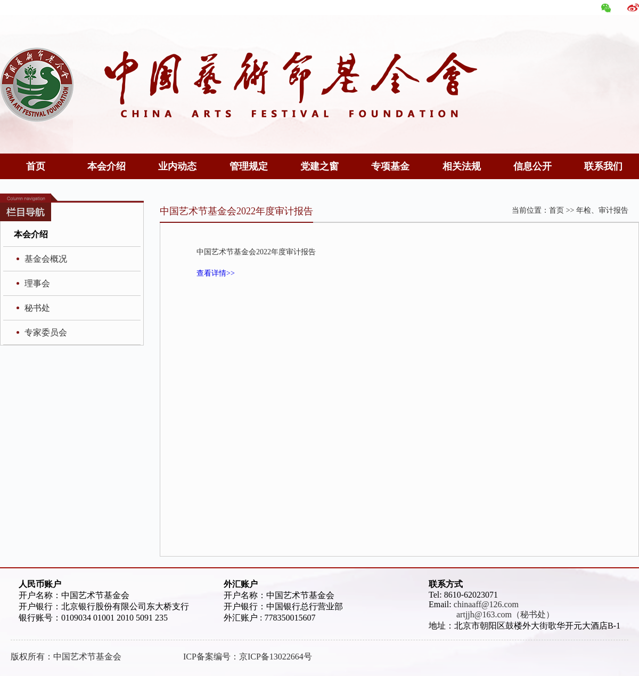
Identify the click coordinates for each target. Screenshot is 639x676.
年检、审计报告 (602, 210)
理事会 (37, 283)
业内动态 (177, 166)
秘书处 (37, 307)
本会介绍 (106, 166)
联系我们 (603, 166)
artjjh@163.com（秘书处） (491, 614)
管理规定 (249, 166)
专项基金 (390, 166)
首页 (35, 166)
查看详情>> (215, 273)
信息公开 (532, 166)
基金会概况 (45, 258)
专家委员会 (45, 332)
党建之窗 (319, 166)
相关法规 (462, 166)
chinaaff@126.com (486, 604)
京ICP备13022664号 (275, 656)
